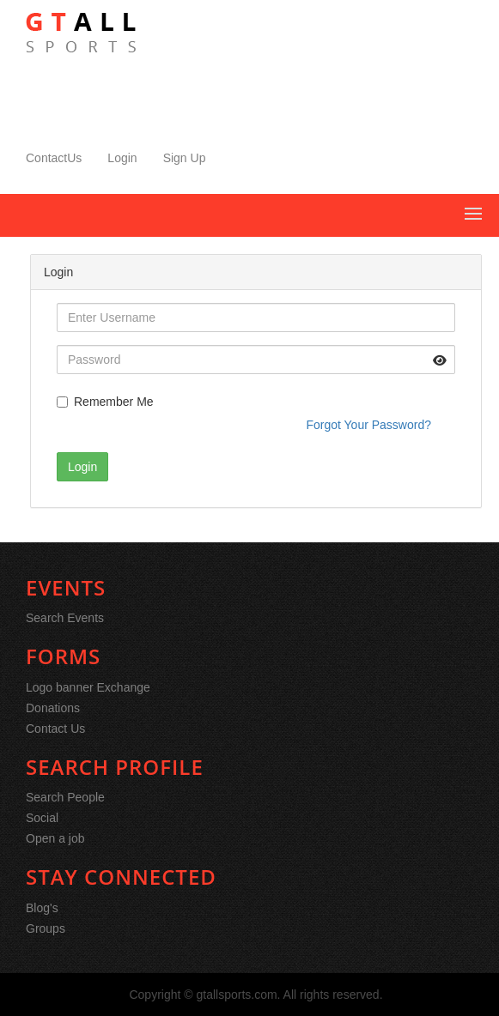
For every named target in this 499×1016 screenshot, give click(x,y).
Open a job (55, 838)
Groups (45, 928)
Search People (65, 797)
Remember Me (105, 401)
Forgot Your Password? (368, 425)
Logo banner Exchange (88, 687)
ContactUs (54, 158)
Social (42, 818)
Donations (53, 708)
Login (122, 158)
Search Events (65, 618)
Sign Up (184, 158)
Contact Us (55, 728)
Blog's (42, 908)
